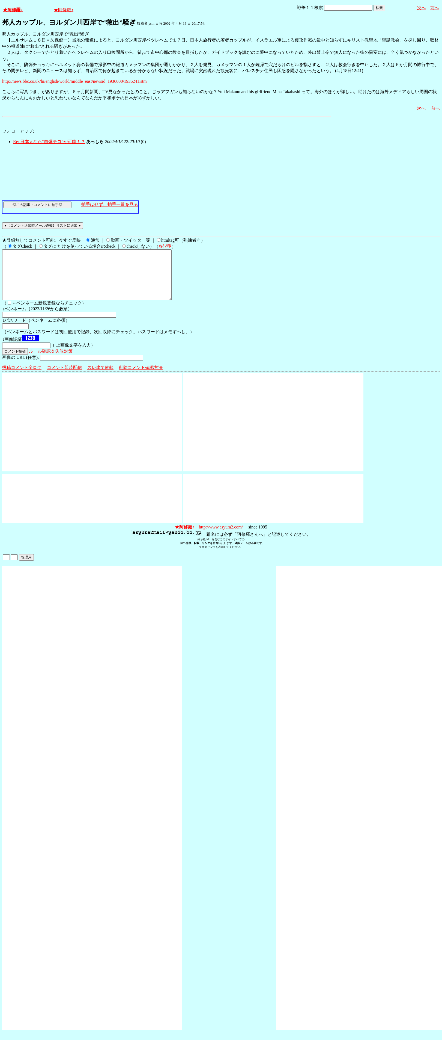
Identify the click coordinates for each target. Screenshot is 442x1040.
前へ (434, 7)
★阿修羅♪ (13, 9)
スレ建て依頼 (100, 377)
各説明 (165, 246)
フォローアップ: (18, 131)
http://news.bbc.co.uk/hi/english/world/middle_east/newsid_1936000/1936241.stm (74, 81)
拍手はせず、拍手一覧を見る (109, 204)
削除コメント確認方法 (141, 377)
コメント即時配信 (64, 377)
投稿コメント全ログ (21, 377)
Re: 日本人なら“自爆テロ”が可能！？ (49, 141)
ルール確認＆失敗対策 (51, 361)
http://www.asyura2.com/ (221, 536)
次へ (421, 7)
